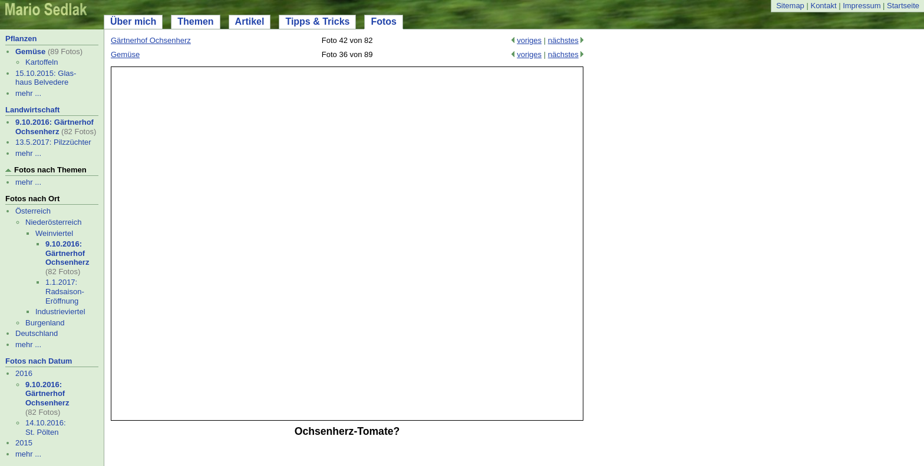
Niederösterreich (53, 222)
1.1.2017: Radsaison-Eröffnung (64, 291)
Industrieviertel (60, 311)
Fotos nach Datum (38, 361)
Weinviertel (54, 233)
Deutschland (36, 333)
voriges (529, 40)
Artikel (250, 21)
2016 (23, 373)
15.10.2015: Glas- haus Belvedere (45, 78)
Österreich (33, 211)
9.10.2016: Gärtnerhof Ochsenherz (54, 127)
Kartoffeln (41, 62)
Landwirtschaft (32, 109)
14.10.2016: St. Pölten (45, 427)
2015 (23, 442)
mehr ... (28, 93)
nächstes (563, 40)
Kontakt (823, 5)
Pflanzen (21, 38)
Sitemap (790, 5)
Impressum (861, 5)
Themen (195, 21)
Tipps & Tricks (317, 21)
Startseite (903, 5)
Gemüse (30, 51)
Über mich (133, 21)
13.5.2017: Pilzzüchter (53, 142)
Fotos (384, 21)
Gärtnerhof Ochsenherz (151, 40)
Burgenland (45, 322)
